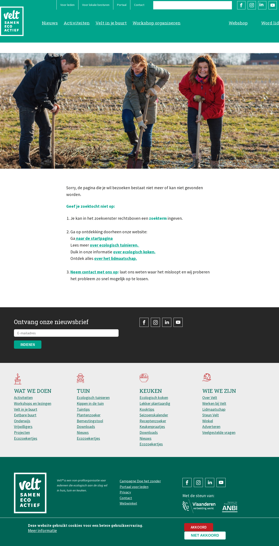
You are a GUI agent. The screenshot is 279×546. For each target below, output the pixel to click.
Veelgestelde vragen (218, 432)
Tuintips (83, 409)
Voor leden (67, 5)
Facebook (241, 5)
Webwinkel (128, 503)
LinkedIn (262, 5)
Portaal (121, 5)
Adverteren (211, 426)
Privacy (125, 492)
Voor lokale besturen (95, 5)
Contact (139, 5)
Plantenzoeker (88, 414)
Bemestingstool (90, 420)
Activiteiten (77, 23)
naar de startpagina (94, 238)
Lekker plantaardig (155, 403)
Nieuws (50, 23)
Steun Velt (210, 414)
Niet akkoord (205, 537)
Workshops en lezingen (32, 403)
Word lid (270, 23)
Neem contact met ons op (94, 272)
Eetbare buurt (25, 414)
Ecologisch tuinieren (93, 397)
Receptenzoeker (153, 420)
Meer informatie (42, 532)
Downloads (86, 426)
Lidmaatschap (213, 409)
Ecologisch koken (154, 397)
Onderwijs (22, 420)
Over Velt (209, 397)
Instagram (252, 5)
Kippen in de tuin (90, 403)
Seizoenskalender (154, 414)
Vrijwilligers (23, 426)
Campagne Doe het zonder (140, 481)
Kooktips (147, 409)
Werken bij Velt (214, 403)
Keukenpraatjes (152, 426)
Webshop (238, 23)
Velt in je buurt (111, 23)
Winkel (207, 420)
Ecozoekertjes (25, 438)
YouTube (273, 5)
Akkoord (199, 529)
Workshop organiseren (156, 23)
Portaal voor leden (134, 486)
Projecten (22, 432)
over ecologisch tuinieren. (114, 245)
